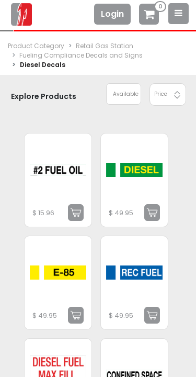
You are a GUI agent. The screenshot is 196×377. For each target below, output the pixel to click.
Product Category (36, 45)
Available (126, 94)
